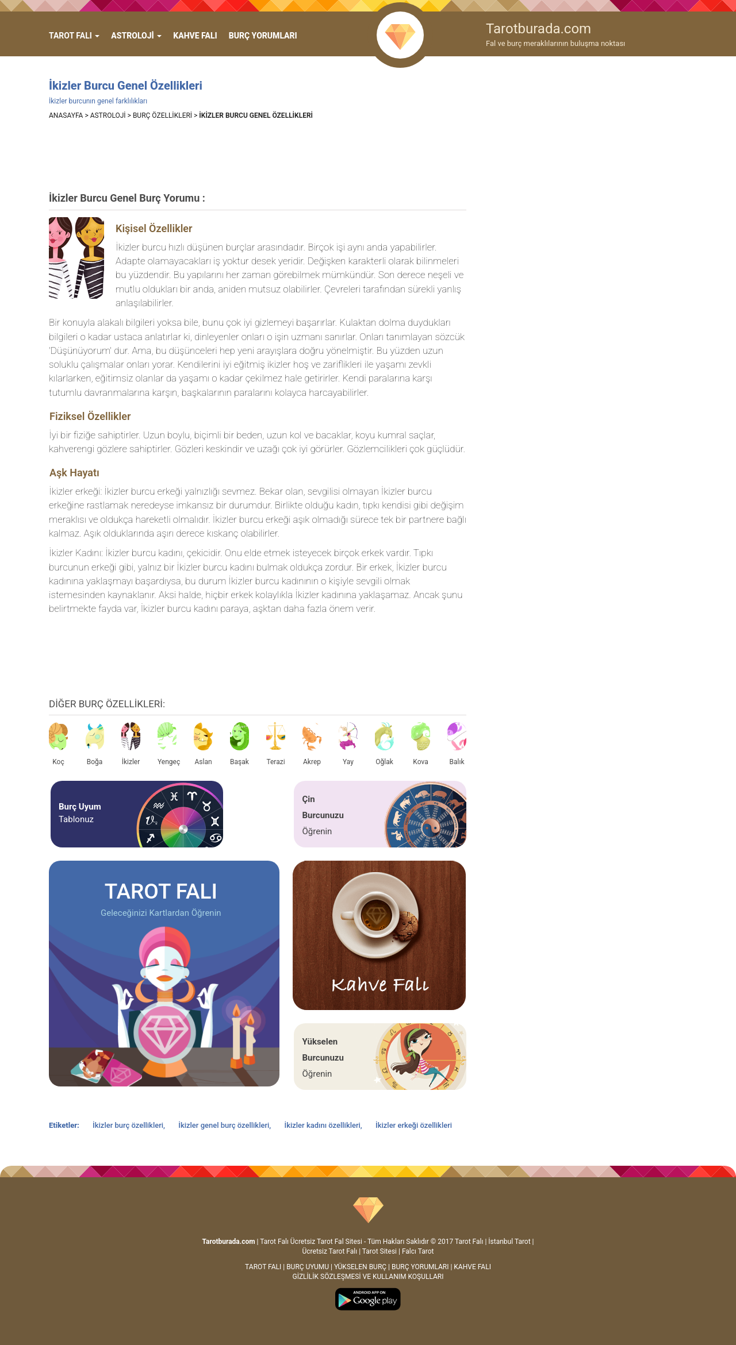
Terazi (275, 744)
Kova (420, 744)
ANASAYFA (66, 115)
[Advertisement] (258, 155)
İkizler (130, 744)
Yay (348, 744)
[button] (74, 35)
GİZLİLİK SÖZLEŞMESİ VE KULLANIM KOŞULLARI (367, 1277)
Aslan (203, 744)
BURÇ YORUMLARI (263, 35)
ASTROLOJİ (108, 115)
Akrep (311, 744)
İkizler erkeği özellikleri (413, 1125)
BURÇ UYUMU (307, 1267)
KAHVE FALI (195, 35)
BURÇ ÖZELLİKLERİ (162, 115)
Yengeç (167, 744)
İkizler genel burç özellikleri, (225, 1125)
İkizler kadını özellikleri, (324, 1125)
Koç (58, 744)
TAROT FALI (263, 1267)
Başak (239, 744)
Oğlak (384, 744)
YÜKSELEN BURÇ (360, 1267)
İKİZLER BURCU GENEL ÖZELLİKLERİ (256, 115)
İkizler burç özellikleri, (130, 1125)
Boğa (94, 744)
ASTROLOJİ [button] (136, 35)
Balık (456, 744)
